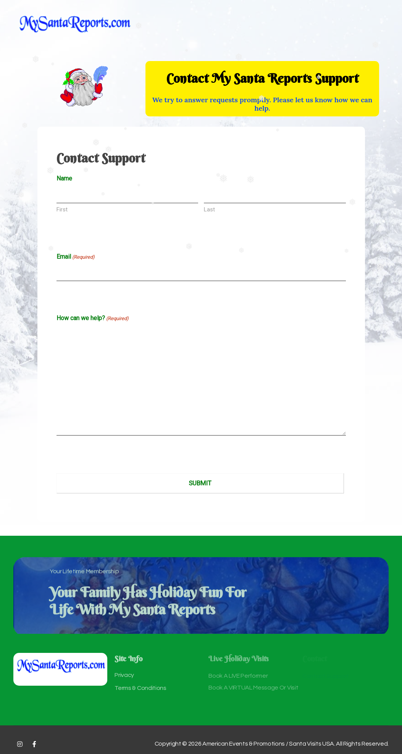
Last (209, 209)
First (62, 209)
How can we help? (93, 318)
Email (76, 257)
